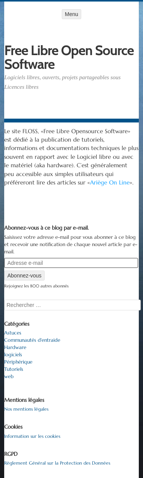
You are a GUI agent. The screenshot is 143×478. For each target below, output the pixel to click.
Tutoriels (13, 369)
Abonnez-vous (24, 275)
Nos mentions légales (26, 409)
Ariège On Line (110, 182)
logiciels (13, 355)
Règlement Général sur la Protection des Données (57, 463)
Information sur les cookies (32, 436)
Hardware (15, 347)
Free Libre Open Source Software (69, 57)
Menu (71, 14)
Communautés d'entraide (32, 340)
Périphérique (18, 362)
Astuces (12, 333)
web (9, 377)
